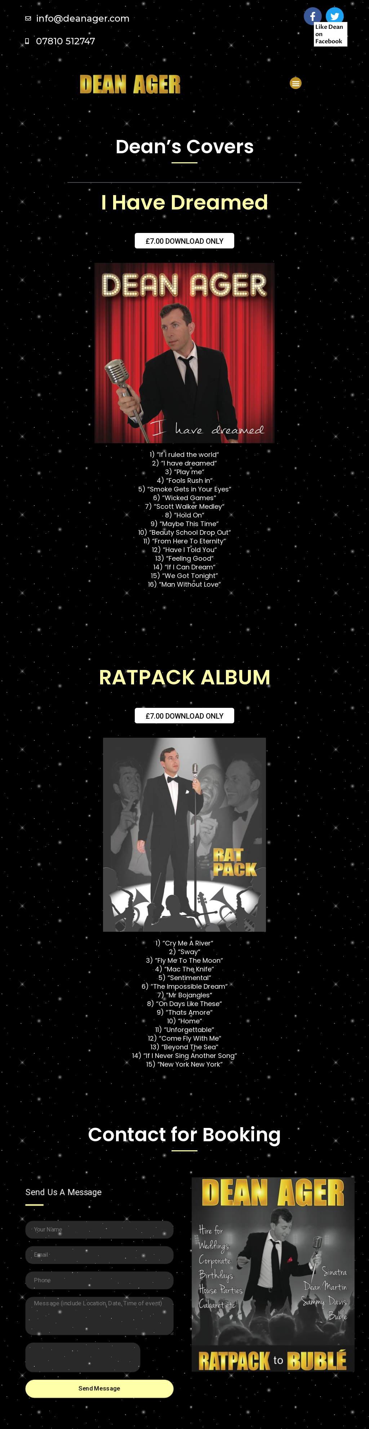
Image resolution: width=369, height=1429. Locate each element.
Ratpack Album (185, 677)
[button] (296, 83)
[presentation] (83, 1355)
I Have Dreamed (184, 202)
